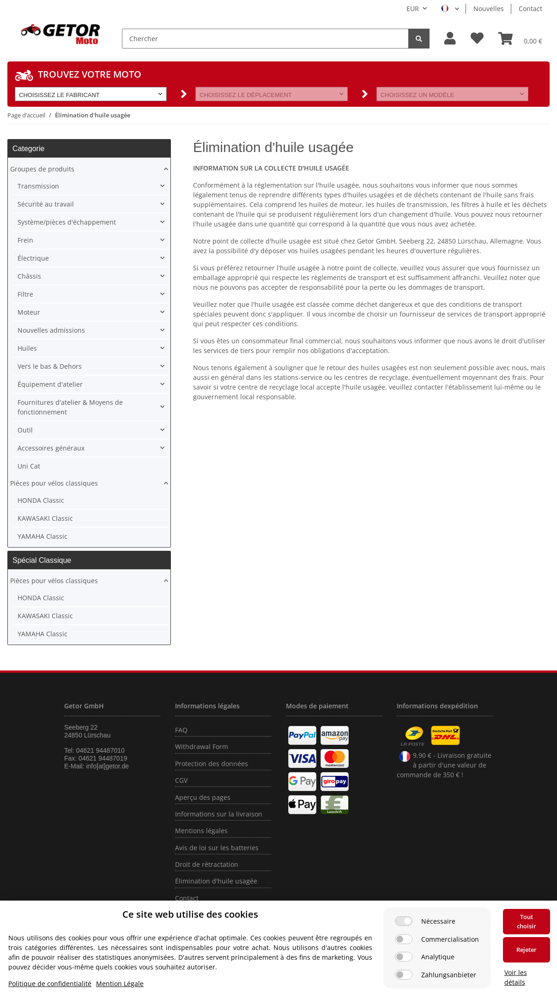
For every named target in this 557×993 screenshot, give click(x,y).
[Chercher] (265, 39)
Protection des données (211, 763)
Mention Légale (120, 983)
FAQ (181, 729)
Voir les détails (515, 977)
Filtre (25, 294)
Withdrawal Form (201, 746)
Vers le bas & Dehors (50, 366)
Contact (530, 8)
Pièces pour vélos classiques (54, 483)
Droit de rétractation (206, 864)
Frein (25, 240)
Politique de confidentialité (49, 983)
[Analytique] (403, 957)
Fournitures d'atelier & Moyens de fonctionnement (70, 407)
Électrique (33, 258)
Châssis (29, 276)
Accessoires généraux (51, 448)
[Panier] (520, 38)
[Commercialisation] (403, 939)
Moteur (29, 312)
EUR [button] (412, 8)
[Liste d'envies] (477, 38)
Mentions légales (201, 830)
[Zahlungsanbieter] (403, 975)
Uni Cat (29, 466)
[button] (450, 38)
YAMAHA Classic (42, 536)
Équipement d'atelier (50, 384)
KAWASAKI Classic (45, 518)
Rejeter (526, 949)
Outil (25, 430)
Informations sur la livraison (218, 814)
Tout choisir (526, 921)
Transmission (38, 186)
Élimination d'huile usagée (216, 881)
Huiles (27, 348)
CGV (181, 780)
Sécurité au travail (46, 204)
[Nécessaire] (403, 921)
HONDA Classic (41, 500)
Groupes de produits (42, 168)
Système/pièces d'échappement (67, 222)
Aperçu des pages (202, 797)
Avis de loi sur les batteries (217, 847)
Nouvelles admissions (51, 330)
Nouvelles (488, 8)
